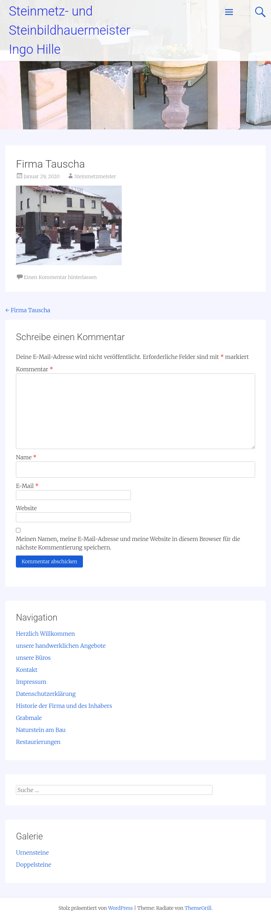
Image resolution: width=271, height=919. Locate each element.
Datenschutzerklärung (46, 693)
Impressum (31, 681)
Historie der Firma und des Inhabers (64, 705)
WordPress (120, 908)
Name (26, 457)
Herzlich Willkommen (45, 633)
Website (26, 508)
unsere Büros (33, 657)
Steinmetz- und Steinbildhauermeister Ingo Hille (69, 30)
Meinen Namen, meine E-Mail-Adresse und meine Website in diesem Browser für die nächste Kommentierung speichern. (128, 543)
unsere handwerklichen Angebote (61, 645)
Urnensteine (32, 852)
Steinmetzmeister (95, 176)
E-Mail (27, 485)
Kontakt (26, 669)
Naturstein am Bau (41, 729)
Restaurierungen (38, 741)
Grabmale (29, 717)
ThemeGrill (198, 908)
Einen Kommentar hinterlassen (60, 277)
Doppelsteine (33, 864)
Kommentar (34, 369)
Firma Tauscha (27, 310)
